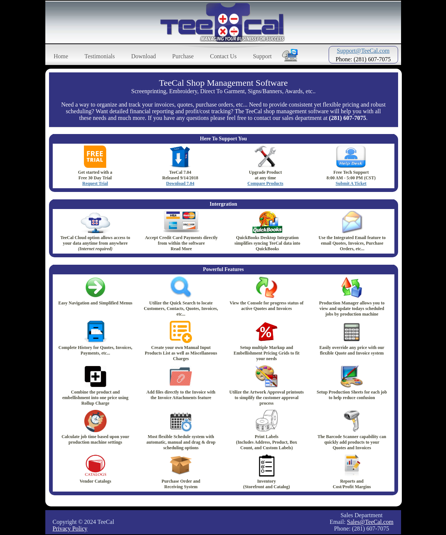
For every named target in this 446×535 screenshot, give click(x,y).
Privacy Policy (70, 528)
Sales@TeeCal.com (370, 522)
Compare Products (265, 183)
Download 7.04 (180, 183)
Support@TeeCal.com (363, 51)
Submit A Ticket (351, 183)
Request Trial (95, 183)
